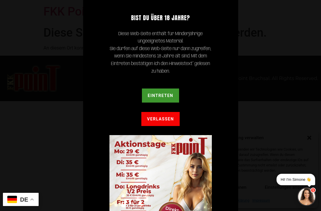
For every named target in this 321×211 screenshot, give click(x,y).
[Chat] (306, 196)
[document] (160, 105)
